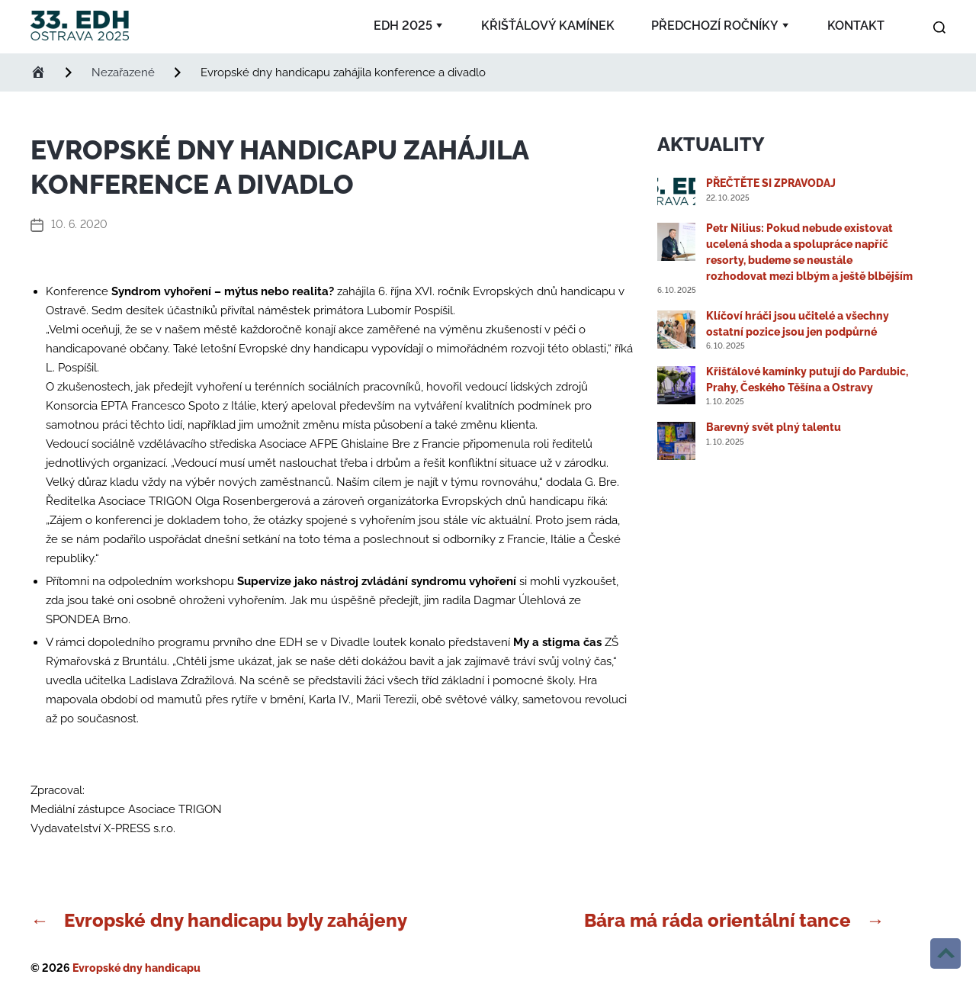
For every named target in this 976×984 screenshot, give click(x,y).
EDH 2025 (403, 25)
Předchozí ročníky (715, 25)
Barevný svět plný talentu (773, 427)
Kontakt (855, 25)
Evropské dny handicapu (136, 968)
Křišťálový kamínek (548, 25)
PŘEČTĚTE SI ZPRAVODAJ (771, 183)
